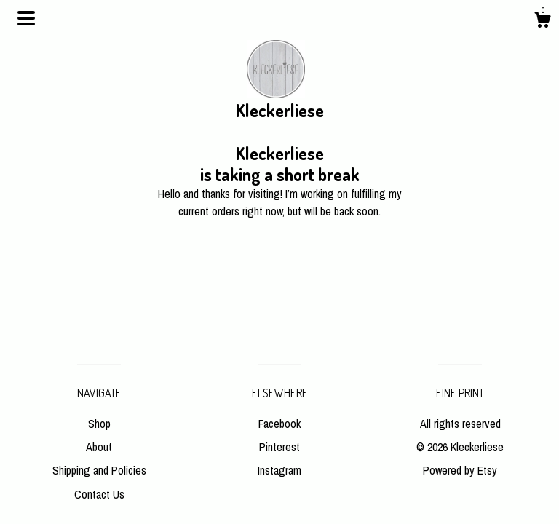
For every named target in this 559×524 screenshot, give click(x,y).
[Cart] (542, 22)
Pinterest (279, 447)
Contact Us (99, 494)
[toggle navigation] (26, 18)
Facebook (279, 424)
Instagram (279, 470)
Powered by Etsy (460, 470)
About (99, 447)
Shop (99, 424)
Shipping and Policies (99, 470)
